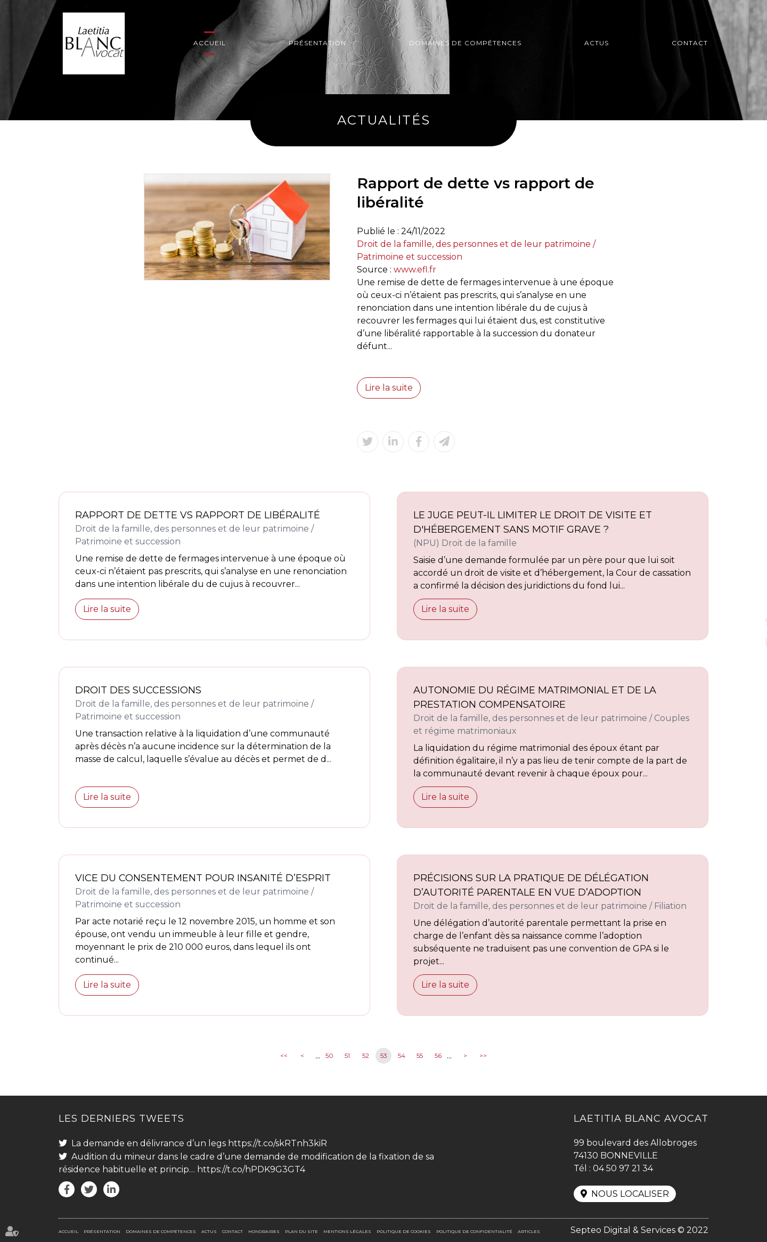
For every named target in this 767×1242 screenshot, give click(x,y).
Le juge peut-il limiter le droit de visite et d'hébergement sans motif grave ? (532, 522)
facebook (745, 599)
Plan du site (301, 1231)
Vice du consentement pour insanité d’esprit (203, 878)
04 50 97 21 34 (623, 1168)
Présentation (317, 43)
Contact (690, 43)
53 (383, 1055)
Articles (529, 1231)
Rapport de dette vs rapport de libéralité (197, 515)
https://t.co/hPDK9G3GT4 (251, 1169)
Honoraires (264, 1231)
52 (365, 1055)
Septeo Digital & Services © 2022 (639, 1230)
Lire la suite (389, 388)
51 (347, 1055)
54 (401, 1055)
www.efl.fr (415, 269)
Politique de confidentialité (474, 1231)
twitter (745, 621)
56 (438, 1055)
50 (329, 1055)
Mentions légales (347, 1231)
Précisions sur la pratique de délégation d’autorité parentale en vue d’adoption (531, 885)
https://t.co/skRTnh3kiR (277, 1143)
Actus (596, 43)
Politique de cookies (404, 1231)
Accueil (209, 43)
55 (420, 1055)
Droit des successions (138, 690)
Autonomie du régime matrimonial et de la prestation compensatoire (534, 697)
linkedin (745, 642)
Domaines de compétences (465, 43)
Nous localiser (630, 1194)
